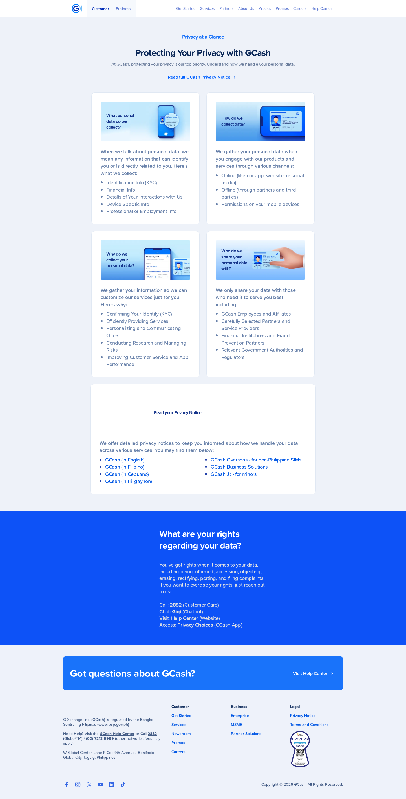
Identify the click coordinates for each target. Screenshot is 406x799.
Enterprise (240, 715)
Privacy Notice (302, 715)
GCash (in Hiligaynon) (128, 481)
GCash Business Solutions (239, 466)
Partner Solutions (246, 733)
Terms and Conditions (309, 724)
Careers (178, 751)
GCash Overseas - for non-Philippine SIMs (256, 459)
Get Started (181, 715)
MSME (236, 724)
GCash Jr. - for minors (234, 474)
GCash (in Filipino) (124, 466)
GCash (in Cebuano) (127, 474)
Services (178, 724)
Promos (178, 742)
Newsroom (181, 733)
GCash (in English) (125, 459)
